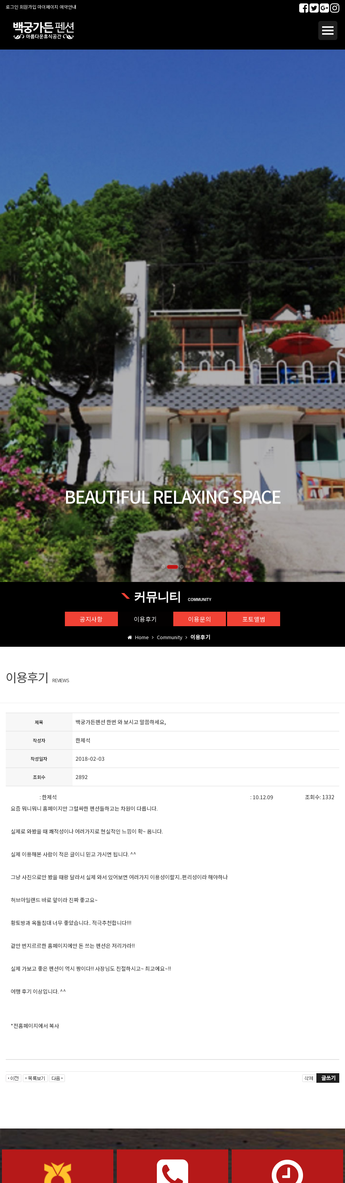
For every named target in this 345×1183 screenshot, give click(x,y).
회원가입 (27, 6)
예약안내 (68, 6)
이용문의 (200, 619)
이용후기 (145, 619)
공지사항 (90, 619)
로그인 (12, 6)
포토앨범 (254, 619)
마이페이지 (47, 6)
